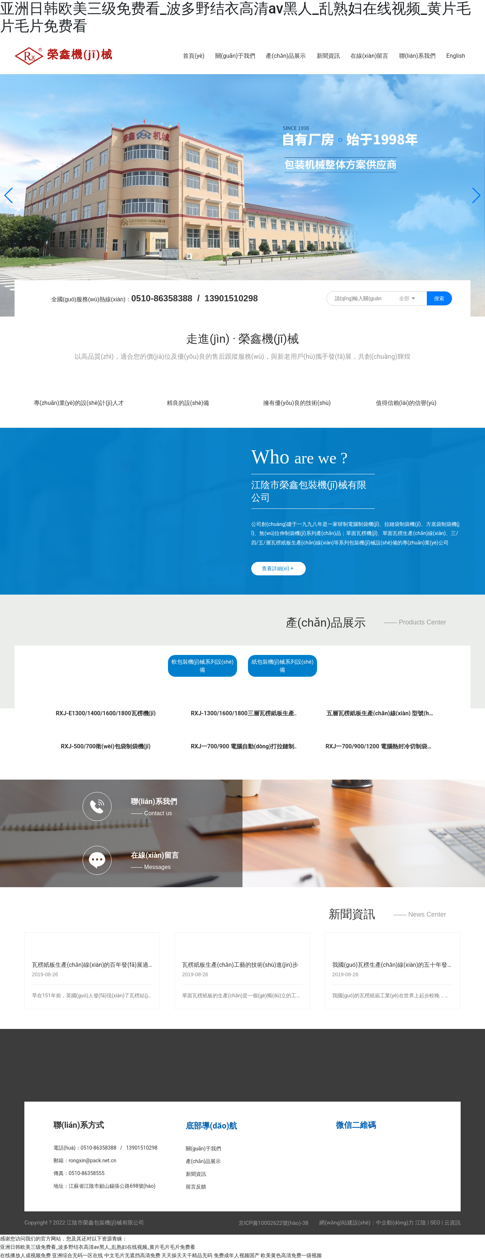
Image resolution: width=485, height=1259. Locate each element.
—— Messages (151, 866)
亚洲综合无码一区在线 (77, 1255)
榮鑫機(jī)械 (80, 54)
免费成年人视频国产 (237, 1255)
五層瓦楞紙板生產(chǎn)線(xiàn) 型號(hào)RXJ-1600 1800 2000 (379, 715)
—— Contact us (151, 812)
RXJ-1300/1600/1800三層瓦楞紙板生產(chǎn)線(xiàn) (242, 715)
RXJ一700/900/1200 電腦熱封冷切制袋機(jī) (379, 748)
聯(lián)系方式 (78, 1124)
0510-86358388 (161, 298)
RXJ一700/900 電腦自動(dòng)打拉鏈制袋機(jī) (242, 748)
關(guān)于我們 (203, 1147)
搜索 (439, 298)
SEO (435, 1221)
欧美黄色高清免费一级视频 (291, 1255)
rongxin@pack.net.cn (92, 1159)
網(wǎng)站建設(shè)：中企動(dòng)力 (366, 1221)
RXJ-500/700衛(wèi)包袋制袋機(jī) (106, 745)
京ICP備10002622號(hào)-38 (273, 1222)
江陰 (420, 1221)
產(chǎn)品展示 (326, 623)
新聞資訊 (352, 913)
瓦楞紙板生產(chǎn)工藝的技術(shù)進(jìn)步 (240, 964)
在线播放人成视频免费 (25, 1255)
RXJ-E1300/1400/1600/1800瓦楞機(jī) (105, 712)
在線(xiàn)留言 (155, 854)
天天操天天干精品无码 (186, 1255)
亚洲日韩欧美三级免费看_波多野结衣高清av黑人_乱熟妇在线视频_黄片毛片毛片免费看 (97, 1246)
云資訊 (452, 1221)
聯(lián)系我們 (154, 800)
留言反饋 (196, 1185)
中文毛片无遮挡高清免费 (132, 1255)
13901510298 (231, 298)
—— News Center (419, 913)
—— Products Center (415, 622)
